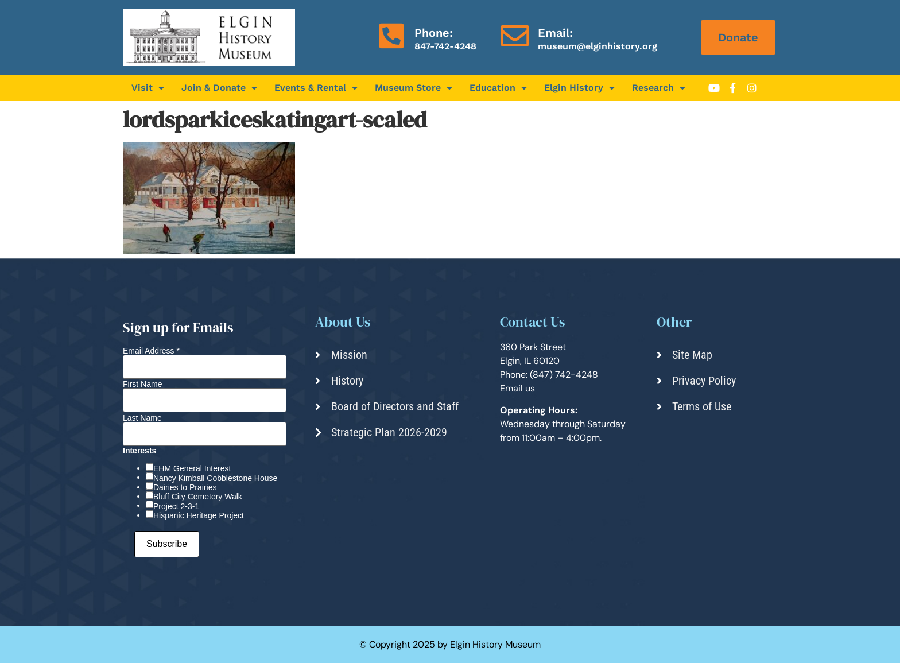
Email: (555, 33)
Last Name (142, 418)
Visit (147, 87)
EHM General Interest (192, 468)
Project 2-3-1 (176, 506)
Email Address (151, 351)
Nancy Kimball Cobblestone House (215, 478)
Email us (517, 388)
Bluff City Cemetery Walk (197, 497)
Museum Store (413, 87)
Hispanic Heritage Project (198, 515)
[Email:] (515, 35)
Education (498, 87)
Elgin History (579, 87)
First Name (142, 384)
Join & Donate (219, 87)
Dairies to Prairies (184, 487)
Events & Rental (316, 87)
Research (658, 87)
